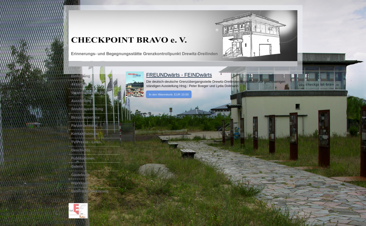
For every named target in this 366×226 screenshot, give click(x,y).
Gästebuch (80, 175)
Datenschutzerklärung (90, 191)
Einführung (80, 76)
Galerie (77, 166)
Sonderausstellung (87, 109)
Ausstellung (81, 101)
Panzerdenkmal (84, 125)
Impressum (80, 183)
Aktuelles (79, 84)
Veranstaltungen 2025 (89, 93)
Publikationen (83, 158)
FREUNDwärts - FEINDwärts (179, 75)
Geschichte (80, 150)
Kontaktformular (85, 134)
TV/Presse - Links (86, 142)
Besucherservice (95, 117)
